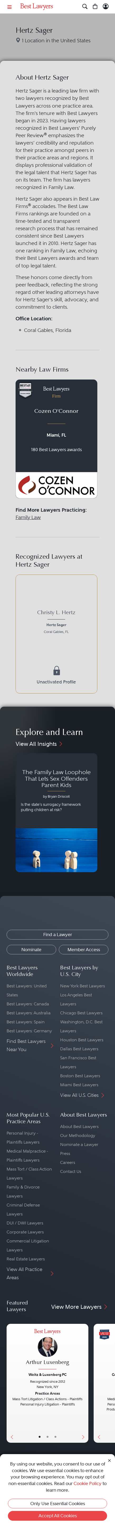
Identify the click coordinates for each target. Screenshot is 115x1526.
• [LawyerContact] (55, 1437)
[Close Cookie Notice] (109, 1460)
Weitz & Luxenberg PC (47, 1374)
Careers (67, 1162)
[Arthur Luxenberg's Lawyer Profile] (47, 1350)
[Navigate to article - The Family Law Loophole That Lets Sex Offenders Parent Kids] (56, 812)
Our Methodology (77, 1135)
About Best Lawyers (79, 1126)
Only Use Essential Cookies (57, 1503)
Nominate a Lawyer (79, 1144)
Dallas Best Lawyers (79, 1048)
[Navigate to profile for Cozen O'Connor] (56, 439)
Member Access (84, 949)
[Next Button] (84, 1383)
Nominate (31, 949)
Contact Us (70, 1171)
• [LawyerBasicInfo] (39, 1437)
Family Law (28, 517)
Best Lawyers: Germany (29, 1030)
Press (65, 1153)
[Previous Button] (11, 1383)
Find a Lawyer (57, 934)
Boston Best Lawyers (80, 1075)
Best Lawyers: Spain (26, 1021)
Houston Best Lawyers (81, 1039)
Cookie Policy (88, 1483)
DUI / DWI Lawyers (25, 1223)
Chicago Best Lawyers (81, 1012)
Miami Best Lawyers (79, 1084)
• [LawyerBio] (47, 1437)
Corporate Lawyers (25, 1231)
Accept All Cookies (58, 1515)
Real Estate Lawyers (26, 1258)
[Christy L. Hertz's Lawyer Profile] (56, 622)
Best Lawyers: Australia (29, 1012)
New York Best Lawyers (82, 985)
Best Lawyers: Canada (28, 1003)
